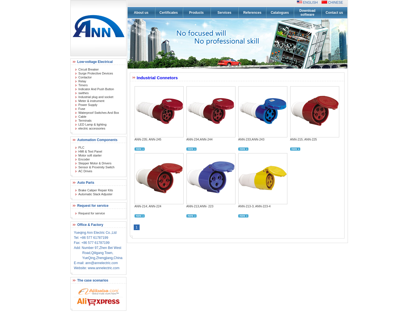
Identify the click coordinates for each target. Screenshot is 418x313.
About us (141, 13)
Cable (82, 116)
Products (196, 13)
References (252, 13)
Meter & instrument (91, 101)
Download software (307, 13)
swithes (83, 93)
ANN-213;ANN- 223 (200, 206)
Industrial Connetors (157, 77)
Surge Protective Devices (95, 73)
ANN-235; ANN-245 (148, 139)
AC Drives (85, 171)
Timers (83, 85)
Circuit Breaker (88, 69)
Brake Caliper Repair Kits (95, 190)
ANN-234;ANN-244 (199, 139)
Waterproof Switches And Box (98, 112)
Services (224, 13)
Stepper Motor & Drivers (95, 163)
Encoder (84, 159)
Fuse (81, 108)
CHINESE (335, 2)
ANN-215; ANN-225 (303, 139)
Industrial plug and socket (96, 97)
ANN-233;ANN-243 (251, 139)
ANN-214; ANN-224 (148, 206)
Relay (82, 81)
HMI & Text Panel (90, 151)
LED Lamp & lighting (92, 124)
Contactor (85, 77)
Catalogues (280, 13)
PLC (81, 147)
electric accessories (91, 128)
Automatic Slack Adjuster (95, 194)
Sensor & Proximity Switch (96, 167)
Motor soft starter (90, 155)
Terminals (85, 120)
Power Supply (88, 104)
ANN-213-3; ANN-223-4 (254, 206)
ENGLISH (312, 2)
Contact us (334, 13)
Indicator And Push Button (96, 89)
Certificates (169, 13)
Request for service (91, 213)
